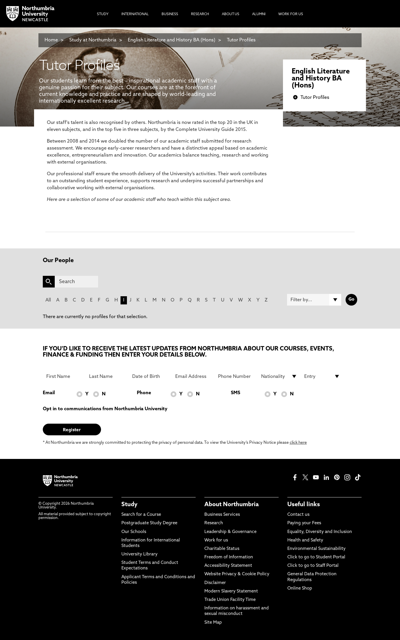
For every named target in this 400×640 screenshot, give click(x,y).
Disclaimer (215, 583)
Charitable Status (221, 549)
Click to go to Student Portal (316, 557)
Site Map (213, 622)
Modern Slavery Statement (231, 591)
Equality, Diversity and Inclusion (319, 532)
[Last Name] (107, 376)
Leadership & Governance (230, 532)
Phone (144, 393)
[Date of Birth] (150, 376)
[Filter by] (314, 300)
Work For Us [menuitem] (290, 14)
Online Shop (299, 588)
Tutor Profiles (241, 40)
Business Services (222, 515)
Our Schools (133, 532)
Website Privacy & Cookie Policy (236, 574)
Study (129, 505)
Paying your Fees (304, 523)
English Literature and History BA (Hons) (171, 40)
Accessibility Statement (228, 566)
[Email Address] (193, 376)
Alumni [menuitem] (259, 14)
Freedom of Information (228, 557)
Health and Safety (305, 540)
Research (213, 523)
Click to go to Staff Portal (313, 566)
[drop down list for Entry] (322, 376)
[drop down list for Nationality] (279, 376)
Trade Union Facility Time (230, 600)
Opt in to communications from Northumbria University (105, 409)
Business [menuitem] (170, 14)
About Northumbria (231, 505)
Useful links (303, 505)
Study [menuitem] (103, 14)
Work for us (216, 540)
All (48, 300)
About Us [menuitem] (230, 14)
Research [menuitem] (200, 14)
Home (51, 40)
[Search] (76, 281)
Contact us (298, 515)
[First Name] (64, 376)
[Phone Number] (236, 376)
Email (49, 393)
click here (298, 443)
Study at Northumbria (92, 40)
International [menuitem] (135, 14)
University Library (139, 554)
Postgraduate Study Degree (149, 523)
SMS (235, 393)
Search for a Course (141, 515)
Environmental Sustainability (316, 549)
